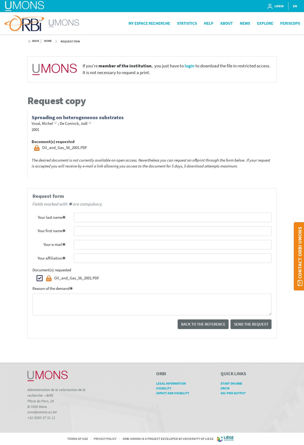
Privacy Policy (105, 438)
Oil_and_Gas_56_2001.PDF (72, 278)
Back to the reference (203, 324)
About (226, 23)
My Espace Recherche (149, 23)
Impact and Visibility (174, 393)
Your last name (50, 217)
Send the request (251, 324)
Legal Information (173, 383)
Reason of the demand (50, 288)
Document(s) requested (51, 269)
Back (35, 41)
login (190, 66)
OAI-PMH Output (235, 393)
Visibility (165, 388)
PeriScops (290, 23)
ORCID (227, 388)
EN (295, 6)
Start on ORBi (233, 383)
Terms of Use (77, 438)
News (245, 23)
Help (208, 23)
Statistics (187, 23)
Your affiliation (50, 258)
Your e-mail (52, 244)
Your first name (50, 230)
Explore (265, 23)
